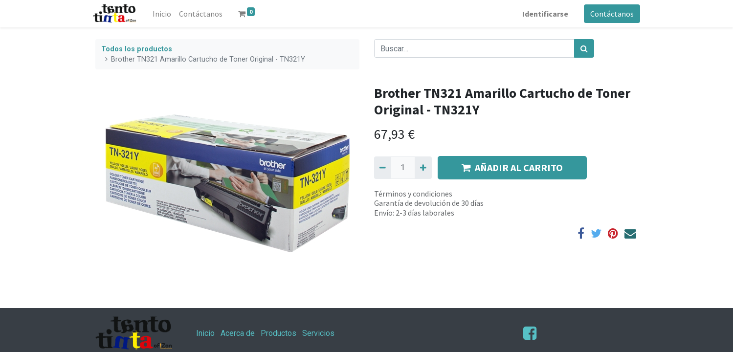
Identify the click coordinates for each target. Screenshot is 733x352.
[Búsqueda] (584, 48)
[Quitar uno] (382, 167)
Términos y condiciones (413, 193)
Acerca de (238, 333)
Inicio (205, 333)
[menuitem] (164, 13)
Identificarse (543, 14)
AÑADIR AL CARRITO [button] (512, 167)
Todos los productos (136, 49)
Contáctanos (610, 14)
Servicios (318, 333)
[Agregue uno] (423, 167)
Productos (278, 333)
